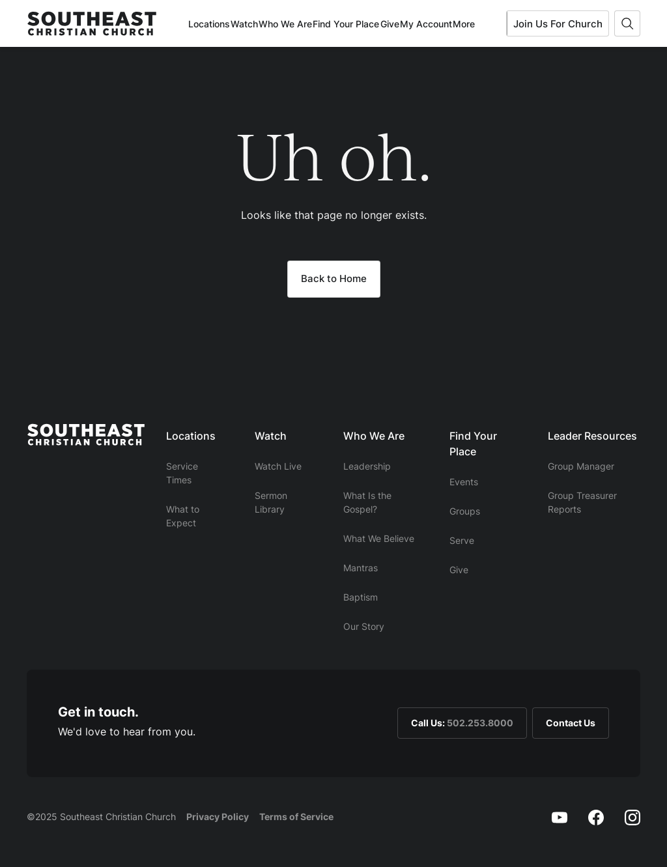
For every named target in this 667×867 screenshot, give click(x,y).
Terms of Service (296, 816)
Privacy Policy (217, 816)
